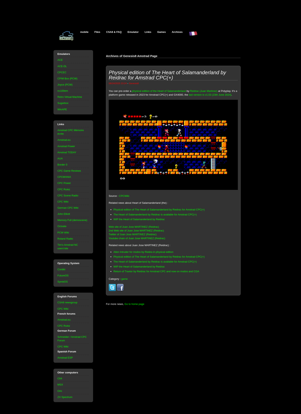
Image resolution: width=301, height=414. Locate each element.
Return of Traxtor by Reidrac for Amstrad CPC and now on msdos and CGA (156, 271)
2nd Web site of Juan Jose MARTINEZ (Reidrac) (136, 230)
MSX (60, 384)
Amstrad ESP (65, 357)
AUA (60, 158)
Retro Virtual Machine (69, 96)
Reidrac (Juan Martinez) (203, 90)
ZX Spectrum (64, 397)
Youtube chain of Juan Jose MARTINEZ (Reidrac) (137, 238)
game (124, 278)
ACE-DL (62, 66)
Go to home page (134, 304)
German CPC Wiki (67, 207)
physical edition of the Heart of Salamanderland (159, 90)
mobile (84, 31)
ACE (60, 59)
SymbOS (62, 281)
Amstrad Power (66, 146)
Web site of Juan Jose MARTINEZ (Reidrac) (134, 226)
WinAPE (62, 109)
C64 (59, 378)
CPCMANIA (64, 176)
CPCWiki (124, 195)
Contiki (61, 269)
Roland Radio (65, 238)
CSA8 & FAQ (114, 31)
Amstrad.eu (63, 139)
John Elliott (63, 213)
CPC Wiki (62, 201)
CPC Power (64, 183)
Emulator (133, 31)
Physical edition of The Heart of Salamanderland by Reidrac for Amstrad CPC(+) (159, 209)
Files (97, 31)
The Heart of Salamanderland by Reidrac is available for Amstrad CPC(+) (155, 214)
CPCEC (61, 72)
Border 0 (62, 164)
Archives (177, 31)
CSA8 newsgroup (67, 302)
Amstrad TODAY (66, 152)
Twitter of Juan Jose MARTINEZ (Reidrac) (133, 234)
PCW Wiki (63, 232)
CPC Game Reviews (69, 170)
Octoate (61, 226)
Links (148, 31)
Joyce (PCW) (64, 84)
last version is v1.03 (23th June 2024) (210, 94)
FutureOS (63, 275)
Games (161, 31)
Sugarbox (62, 103)
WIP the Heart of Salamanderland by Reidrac (139, 219)
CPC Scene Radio (67, 195)
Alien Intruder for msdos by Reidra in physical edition (143, 251)
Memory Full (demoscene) (72, 220)
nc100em (62, 90)
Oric (59, 390)
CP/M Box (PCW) (67, 78)
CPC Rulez (63, 189)
